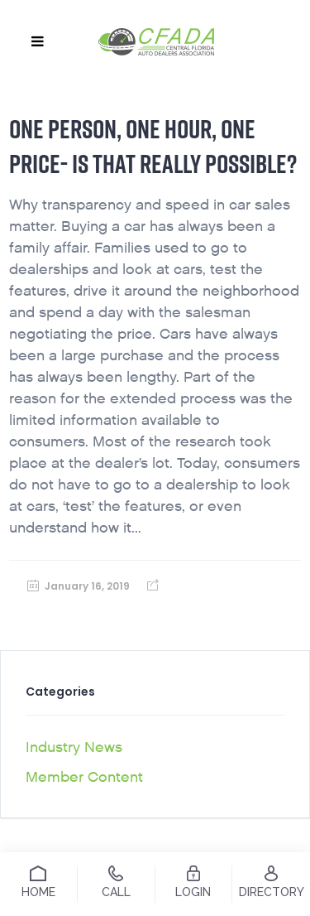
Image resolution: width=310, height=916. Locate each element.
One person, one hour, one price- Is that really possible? (153, 146)
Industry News (74, 747)
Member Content (84, 777)
